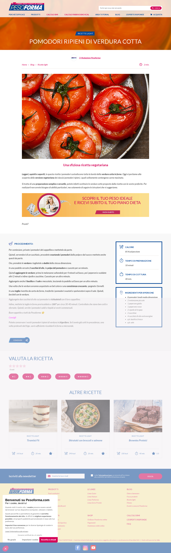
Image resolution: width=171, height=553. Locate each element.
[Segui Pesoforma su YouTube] (93, 547)
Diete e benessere (133, 493)
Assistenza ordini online (95, 526)
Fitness (129, 503)
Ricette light (43, 64)
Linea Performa (93, 500)
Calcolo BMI (52, 15)
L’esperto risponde (135, 15)
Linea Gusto (91, 493)
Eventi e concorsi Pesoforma (137, 506)
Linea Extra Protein (94, 503)
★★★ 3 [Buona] (44, 376)
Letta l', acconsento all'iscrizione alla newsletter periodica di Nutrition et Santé (110, 476)
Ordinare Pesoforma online (97, 519)
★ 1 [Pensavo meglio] (13, 376)
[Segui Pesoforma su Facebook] (77, 547)
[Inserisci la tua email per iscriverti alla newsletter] (65, 476)
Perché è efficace (17, 15)
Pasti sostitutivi (53, 493)
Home (24, 64)
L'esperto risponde (137, 519)
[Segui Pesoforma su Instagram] (85, 547)
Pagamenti (91, 523)
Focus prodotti (132, 496)
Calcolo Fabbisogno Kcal (76, 15)
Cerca (156, 8)
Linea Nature (92, 496)
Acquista (157, 14)
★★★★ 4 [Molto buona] (62, 376)
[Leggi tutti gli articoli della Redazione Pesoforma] (85, 59)
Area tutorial (103, 14)
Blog (119, 14)
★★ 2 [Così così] (28, 376)
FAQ (129, 524)
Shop (90, 515)
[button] (19, 340)
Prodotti (37, 14)
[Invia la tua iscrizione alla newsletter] (150, 476)
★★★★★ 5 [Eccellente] (83, 376)
